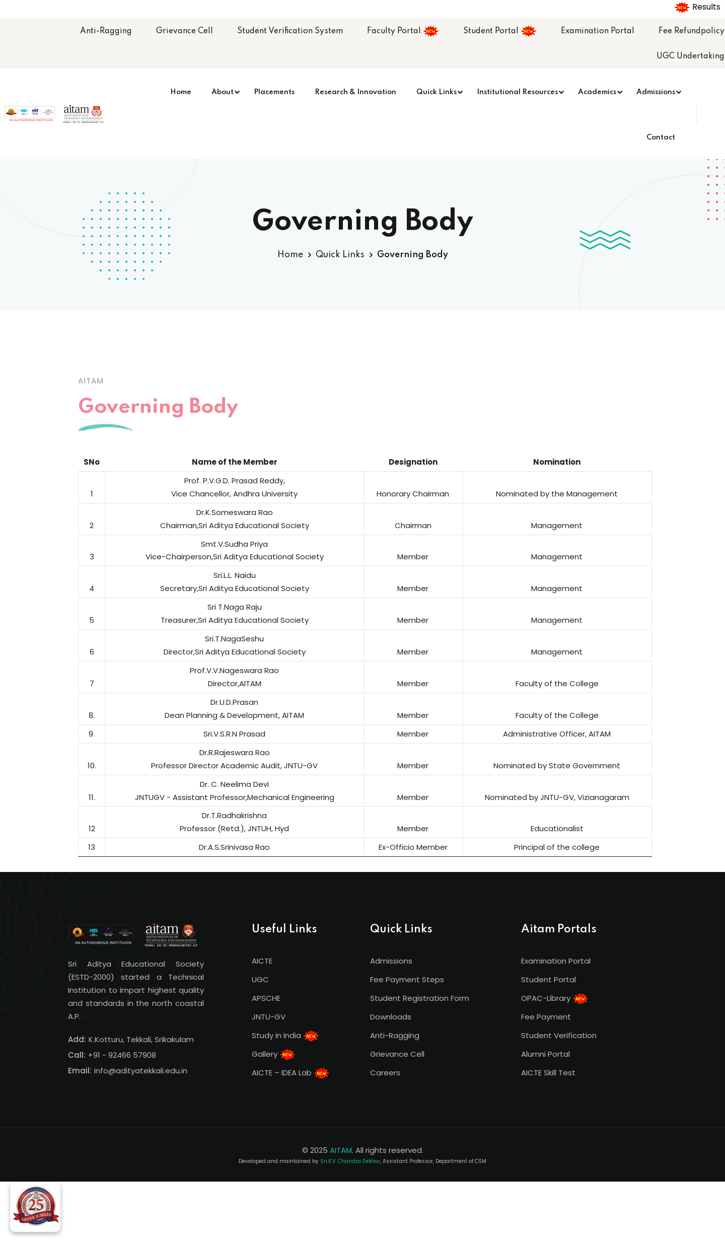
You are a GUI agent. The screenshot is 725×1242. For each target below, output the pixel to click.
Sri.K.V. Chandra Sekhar (350, 1161)
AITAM (341, 1150)
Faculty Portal (403, 31)
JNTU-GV (268, 1016)
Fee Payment (546, 1016)
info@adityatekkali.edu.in (140, 1070)
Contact (660, 137)
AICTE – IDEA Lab (291, 1073)
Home (180, 92)
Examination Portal (597, 31)
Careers (385, 1072)
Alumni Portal (545, 1054)
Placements (274, 92)
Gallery (274, 1055)
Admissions (655, 92)
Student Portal (500, 31)
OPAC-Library (555, 999)
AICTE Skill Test (548, 1072)
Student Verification (559, 1035)
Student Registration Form (419, 998)
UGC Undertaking (690, 56)
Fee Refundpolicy (691, 31)
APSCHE (266, 998)
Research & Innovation (355, 92)
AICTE (262, 961)
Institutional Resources (517, 92)
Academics (597, 92)
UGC (260, 979)
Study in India (285, 1036)
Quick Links (436, 92)
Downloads (390, 1016)
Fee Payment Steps (407, 979)
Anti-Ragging (106, 31)
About (222, 92)
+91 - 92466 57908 (122, 1055)
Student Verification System (290, 31)
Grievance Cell (184, 31)
